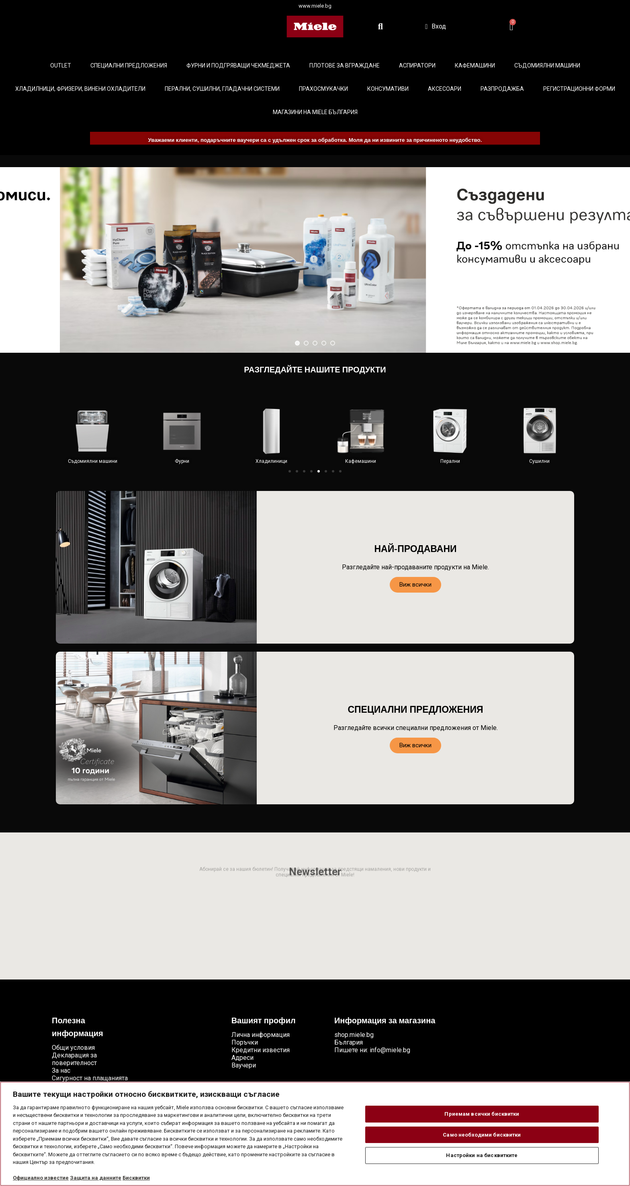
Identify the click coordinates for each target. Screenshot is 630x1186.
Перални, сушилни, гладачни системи (222, 89)
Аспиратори (417, 65)
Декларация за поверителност (74, 1059)
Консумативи (388, 89)
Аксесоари (444, 89)
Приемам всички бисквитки (481, 1114)
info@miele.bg (390, 1050)
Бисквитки (136, 1178)
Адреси (242, 1057)
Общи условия (73, 1047)
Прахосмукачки (323, 89)
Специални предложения (128, 65)
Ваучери (243, 1065)
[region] (315, 1134)
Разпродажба (502, 89)
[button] (289, 471)
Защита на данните (95, 1178)
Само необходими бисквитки (482, 1135)
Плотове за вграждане (344, 65)
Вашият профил (263, 1021)
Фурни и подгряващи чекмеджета (238, 65)
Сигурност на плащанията (90, 1078)
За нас (61, 1070)
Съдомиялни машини (547, 65)
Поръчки (244, 1042)
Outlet (60, 65)
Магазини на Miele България (315, 112)
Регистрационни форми (579, 89)
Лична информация (260, 1035)
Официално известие (41, 1178)
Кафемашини (475, 65)
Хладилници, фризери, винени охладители (80, 89)
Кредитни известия (260, 1050)
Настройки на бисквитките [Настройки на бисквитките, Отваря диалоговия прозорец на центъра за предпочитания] (482, 1155)
